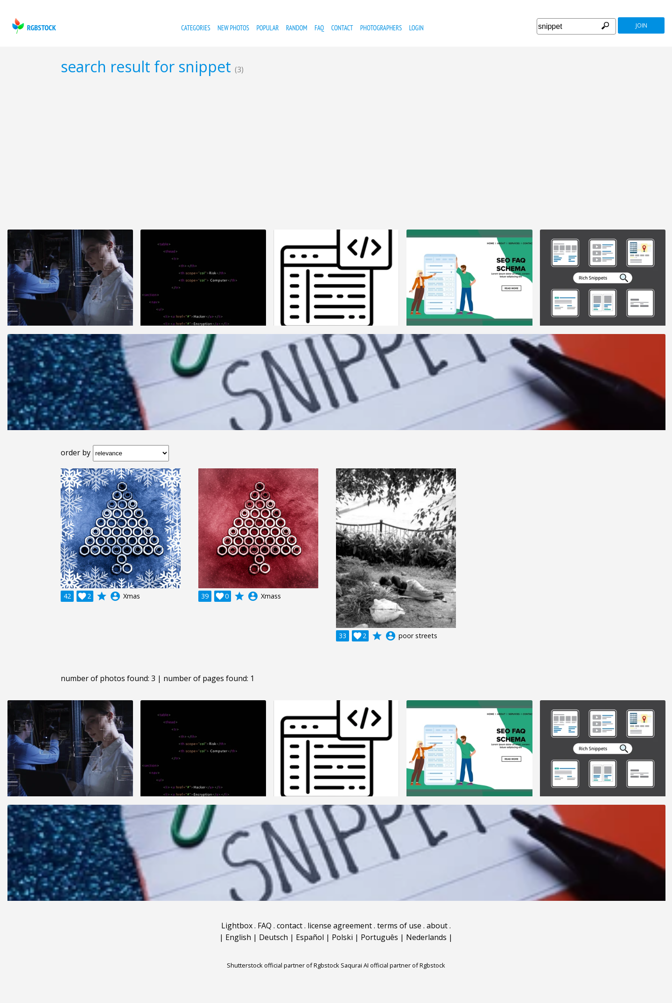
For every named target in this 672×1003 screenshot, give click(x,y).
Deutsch (273, 937)
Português (379, 937)
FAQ (319, 27)
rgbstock (33, 26)
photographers (381, 27)
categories (195, 27)
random (297, 27)
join (641, 25)
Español (310, 937)
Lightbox (236, 925)
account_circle (115, 596)
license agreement (340, 925)
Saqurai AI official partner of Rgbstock (393, 965)
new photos (233, 27)
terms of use (399, 925)
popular (267, 27)
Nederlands (426, 937)
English (238, 937)
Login (416, 27)
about (437, 925)
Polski (342, 937)
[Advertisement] (336, 152)
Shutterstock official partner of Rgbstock (283, 965)
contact (342, 27)
